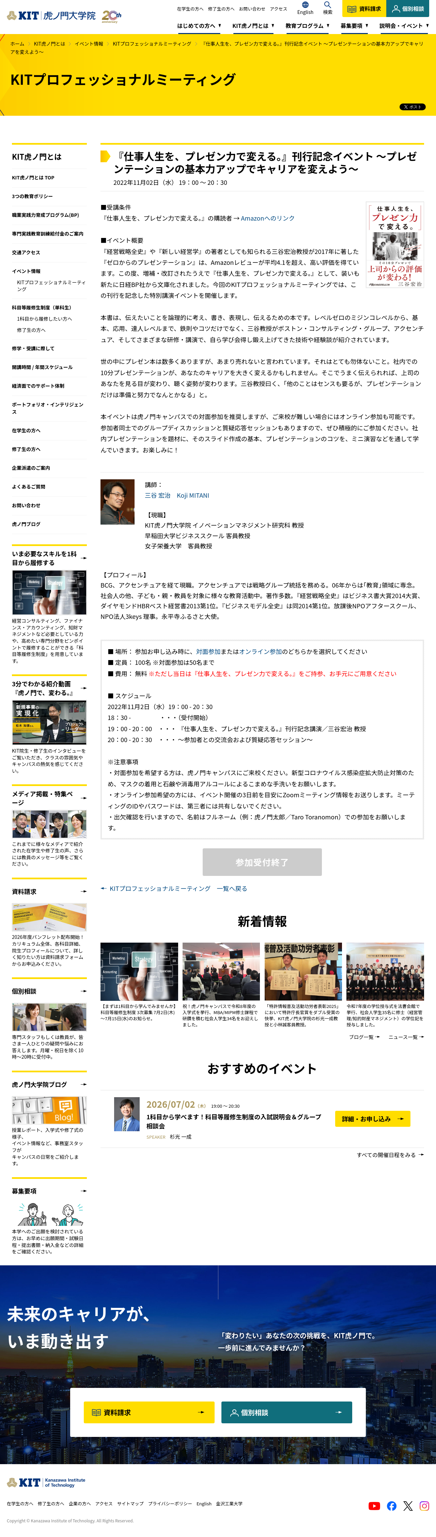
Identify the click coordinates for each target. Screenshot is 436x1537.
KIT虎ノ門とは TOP (33, 177)
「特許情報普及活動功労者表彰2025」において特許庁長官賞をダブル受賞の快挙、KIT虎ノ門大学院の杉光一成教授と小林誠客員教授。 (303, 1015)
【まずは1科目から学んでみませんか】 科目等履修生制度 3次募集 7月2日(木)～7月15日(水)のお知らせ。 (139, 1012)
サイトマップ (130, 1503)
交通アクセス (26, 252)
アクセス (278, 8)
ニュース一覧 (403, 1036)
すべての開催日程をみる (386, 1155)
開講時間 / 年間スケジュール (42, 367)
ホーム (17, 43)
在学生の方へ (190, 8)
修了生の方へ (221, 8)
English (204, 1503)
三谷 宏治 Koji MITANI (177, 495)
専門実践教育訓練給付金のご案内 (47, 233)
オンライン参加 (260, 651)
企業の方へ (80, 1503)
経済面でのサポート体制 (38, 385)
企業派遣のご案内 (31, 467)
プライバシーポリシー (170, 1503)
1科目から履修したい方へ (44, 318)
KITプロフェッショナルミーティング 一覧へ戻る (179, 888)
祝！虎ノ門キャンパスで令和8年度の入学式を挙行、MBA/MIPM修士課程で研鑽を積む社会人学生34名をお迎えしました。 (220, 1015)
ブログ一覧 (361, 1036)
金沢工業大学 (229, 1503)
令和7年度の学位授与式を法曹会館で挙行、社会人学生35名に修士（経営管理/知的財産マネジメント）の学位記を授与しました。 (384, 1015)
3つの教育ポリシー (32, 196)
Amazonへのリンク (268, 217)
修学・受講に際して (33, 348)
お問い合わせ (252, 8)
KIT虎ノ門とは (49, 43)
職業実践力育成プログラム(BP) (45, 214)
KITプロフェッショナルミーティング (152, 43)
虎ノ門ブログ (26, 524)
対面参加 (208, 651)
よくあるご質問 (28, 486)
